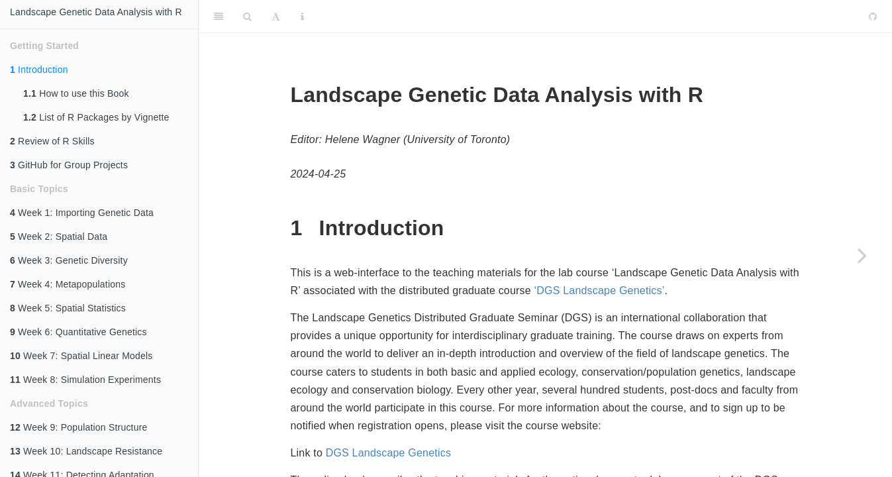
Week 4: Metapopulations (67, 284)
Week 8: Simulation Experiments (85, 379)
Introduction (39, 69)
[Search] (247, 16)
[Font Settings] (276, 16)
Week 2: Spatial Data (58, 236)
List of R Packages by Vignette (96, 117)
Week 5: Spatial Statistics (68, 308)
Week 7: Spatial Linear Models (81, 355)
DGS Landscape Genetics (388, 452)
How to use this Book (76, 93)
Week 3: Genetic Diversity (69, 260)
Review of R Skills (52, 141)
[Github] (873, 16)
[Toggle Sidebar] (218, 16)
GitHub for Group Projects (69, 165)
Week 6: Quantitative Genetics (78, 332)
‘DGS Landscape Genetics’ (599, 290)
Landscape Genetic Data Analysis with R (96, 12)
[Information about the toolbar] (302, 16)
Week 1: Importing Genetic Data (82, 212)
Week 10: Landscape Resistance (86, 451)
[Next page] (862, 255)
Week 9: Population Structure (79, 427)
